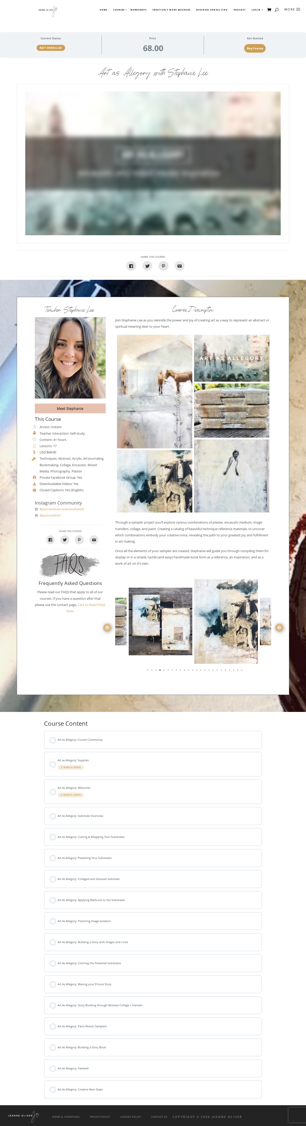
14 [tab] (201, 671)
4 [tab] (160, 671)
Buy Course (255, 48)
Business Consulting (212, 10)
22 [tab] (234, 671)
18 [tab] (217, 671)
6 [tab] (169, 671)
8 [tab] (177, 671)
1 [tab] (148, 671)
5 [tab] (164, 671)
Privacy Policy (100, 1116)
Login (256, 10)
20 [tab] (226, 671)
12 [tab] (193, 671)
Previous (107, 628)
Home (103, 10)
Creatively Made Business (171, 10)
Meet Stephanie (70, 408)
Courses (118, 10)
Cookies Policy (130, 1116)
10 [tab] (185, 671)
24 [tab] (242, 671)
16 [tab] (209, 671)
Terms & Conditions (66, 1116)
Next (279, 628)
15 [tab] (205, 671)
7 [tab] (173, 671)
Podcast (240, 10)
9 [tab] (181, 671)
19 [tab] (222, 671)
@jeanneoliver (50, 515)
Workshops (138, 10)
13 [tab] (197, 671)
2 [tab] (152, 671)
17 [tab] (213, 671)
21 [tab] (230, 671)
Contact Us (159, 1116)
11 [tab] (189, 671)
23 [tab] (238, 671)
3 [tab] (156, 671)
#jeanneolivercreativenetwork (62, 509)
